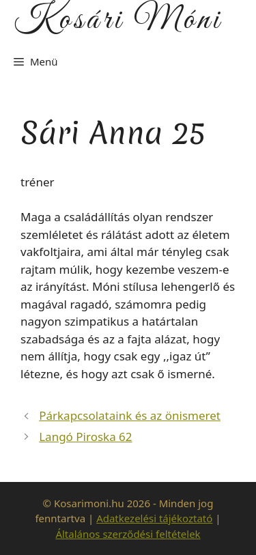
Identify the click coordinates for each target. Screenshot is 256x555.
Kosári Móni (118, 20)
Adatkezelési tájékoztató (154, 518)
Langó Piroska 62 (85, 436)
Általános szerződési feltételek (127, 534)
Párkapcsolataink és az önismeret (130, 415)
